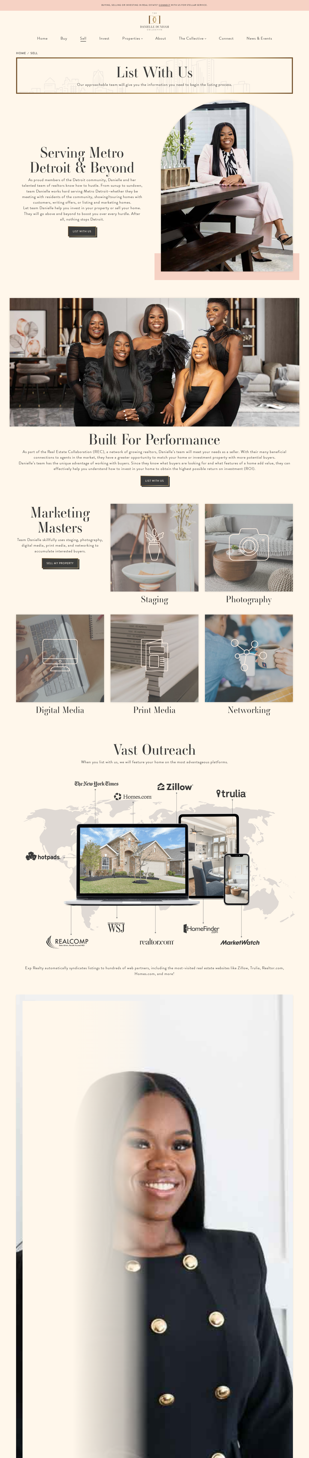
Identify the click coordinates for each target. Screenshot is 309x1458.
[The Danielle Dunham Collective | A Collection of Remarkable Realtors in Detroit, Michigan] (154, 21)
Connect (164, 5)
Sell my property (60, 563)
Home (21, 53)
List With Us (82, 231)
